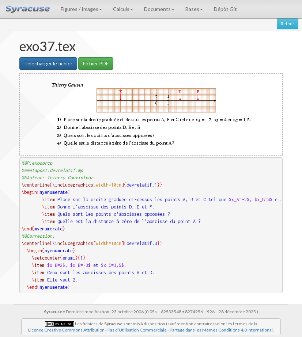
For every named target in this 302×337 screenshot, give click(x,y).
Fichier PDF (96, 63)
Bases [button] (194, 9)
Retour (287, 23)
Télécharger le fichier (48, 63)
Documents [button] (159, 9)
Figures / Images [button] (81, 9)
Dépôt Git (225, 9)
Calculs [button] (123, 9)
